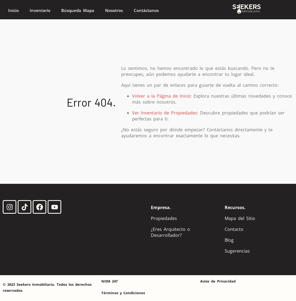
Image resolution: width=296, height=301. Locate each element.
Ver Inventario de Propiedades (164, 113)
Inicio (13, 10)
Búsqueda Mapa (77, 10)
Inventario (40, 10)
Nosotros (114, 10)
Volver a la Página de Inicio (161, 96)
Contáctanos (146, 10)
